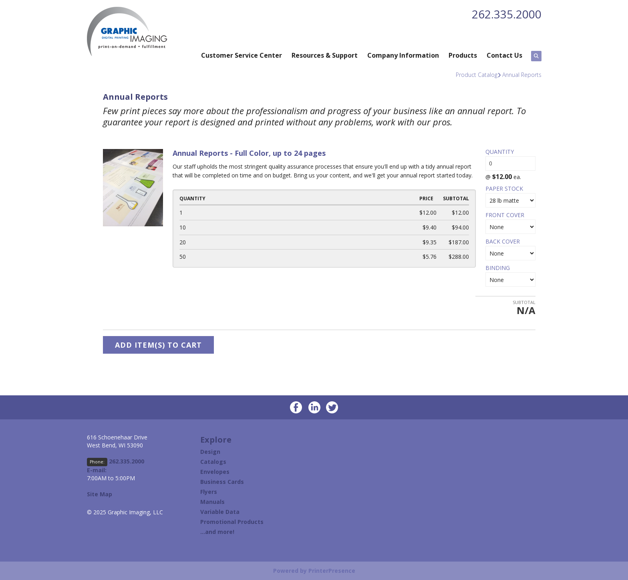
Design (210, 451)
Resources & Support (325, 55)
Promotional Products (232, 522)
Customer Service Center (241, 55)
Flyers (208, 491)
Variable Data (220, 512)
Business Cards (222, 481)
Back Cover (502, 241)
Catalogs (213, 461)
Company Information (403, 55)
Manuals (212, 501)
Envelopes (214, 471)
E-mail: (97, 470)
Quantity (499, 151)
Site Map (99, 494)
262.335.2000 (506, 14)
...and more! (217, 532)
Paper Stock (504, 188)
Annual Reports (521, 75)
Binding (497, 268)
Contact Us (504, 55)
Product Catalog (476, 75)
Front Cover (504, 215)
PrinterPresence (331, 570)
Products (463, 55)
